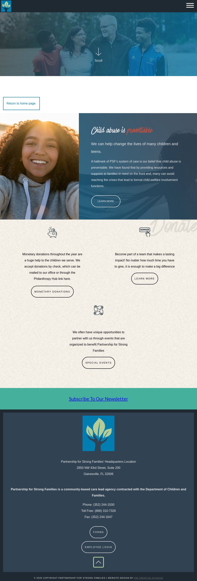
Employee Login (98, 547)
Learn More (106, 201)
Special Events (98, 362)
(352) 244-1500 (103, 504)
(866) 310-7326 (105, 510)
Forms (98, 532)
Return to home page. (21, 103)
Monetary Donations (52, 291)
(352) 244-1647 (101, 517)
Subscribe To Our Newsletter (98, 398)
